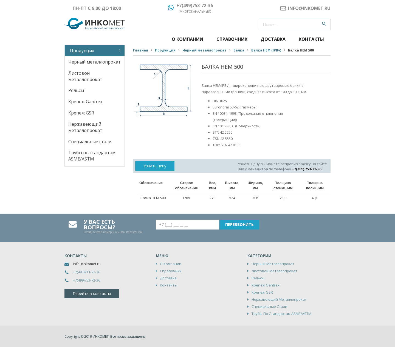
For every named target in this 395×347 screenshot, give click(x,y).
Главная (140, 50)
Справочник (231, 39)
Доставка (273, 39)
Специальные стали (89, 142)
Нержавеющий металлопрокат (85, 127)
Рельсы (76, 90)
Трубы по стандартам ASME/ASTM (91, 156)
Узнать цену (154, 165)
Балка (238, 50)
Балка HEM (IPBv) (266, 50)
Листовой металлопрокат (85, 76)
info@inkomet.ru (87, 263)
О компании (187, 39)
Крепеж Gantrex (85, 102)
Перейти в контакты (92, 293)
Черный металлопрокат (94, 62)
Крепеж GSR (81, 113)
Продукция (82, 51)
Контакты (311, 39)
